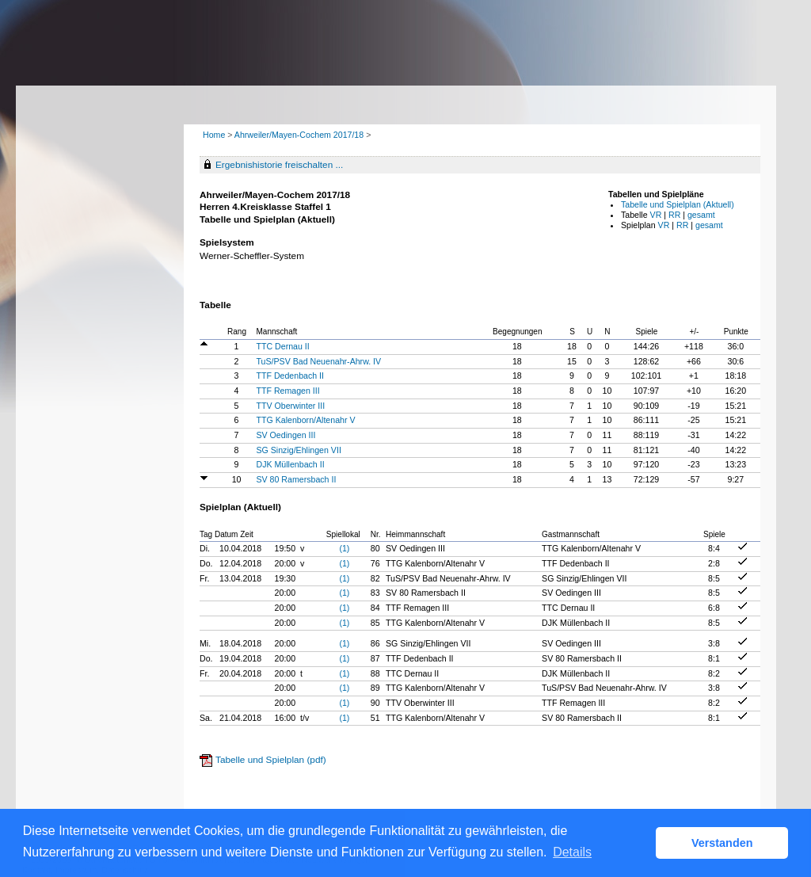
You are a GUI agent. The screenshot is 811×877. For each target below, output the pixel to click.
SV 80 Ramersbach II (297, 479)
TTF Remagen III (288, 390)
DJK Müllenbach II (291, 464)
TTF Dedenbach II (291, 375)
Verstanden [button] (722, 843)
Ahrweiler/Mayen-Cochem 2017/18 (300, 134)
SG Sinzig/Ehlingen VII (299, 450)
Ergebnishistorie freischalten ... (279, 164)
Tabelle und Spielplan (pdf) (270, 759)
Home (214, 134)
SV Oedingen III (286, 435)
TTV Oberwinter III (291, 405)
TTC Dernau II (283, 346)
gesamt (701, 214)
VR (656, 214)
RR (674, 214)
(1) (344, 548)
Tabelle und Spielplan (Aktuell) (677, 204)
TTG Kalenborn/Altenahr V (306, 420)
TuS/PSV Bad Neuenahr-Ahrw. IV (319, 361)
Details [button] (572, 852)
